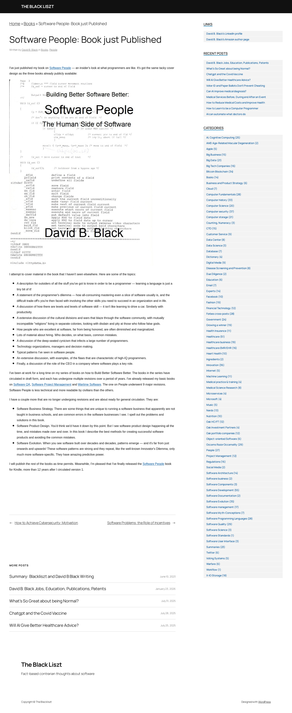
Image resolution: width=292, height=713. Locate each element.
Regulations (213, 461)
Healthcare (213, 336)
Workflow (211, 569)
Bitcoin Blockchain (217, 171)
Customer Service (216, 234)
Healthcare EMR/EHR (218, 348)
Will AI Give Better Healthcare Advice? (44, 625)
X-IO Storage (214, 575)
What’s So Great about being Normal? (44, 601)
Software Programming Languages (226, 518)
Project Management (218, 456)
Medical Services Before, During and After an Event (236, 97)
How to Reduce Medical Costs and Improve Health (235, 102)
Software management (220, 507)
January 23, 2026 (165, 589)
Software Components (219, 484)
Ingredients (213, 359)
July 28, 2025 (168, 613)
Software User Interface (220, 541)
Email (209, 285)
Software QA (21, 384)
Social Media (213, 467)
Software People (60, 68)
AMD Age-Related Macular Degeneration (230, 143)
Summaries (213, 547)
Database (212, 251)
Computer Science (217, 205)
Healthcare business (218, 342)
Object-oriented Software (221, 439)
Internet (211, 370)
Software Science (216, 530)
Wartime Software (89, 384)
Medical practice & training (222, 382)
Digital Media (214, 262)
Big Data (211, 160)
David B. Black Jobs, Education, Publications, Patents (57, 588)
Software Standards (218, 535)
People (53, 49)
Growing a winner (216, 325)
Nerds (209, 410)
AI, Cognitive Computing (220, 137)
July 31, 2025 (168, 601)
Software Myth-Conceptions (223, 512)
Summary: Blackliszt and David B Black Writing (51, 576)
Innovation (212, 365)
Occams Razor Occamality (221, 444)
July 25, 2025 (168, 625)
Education (212, 279)
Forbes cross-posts (217, 313)
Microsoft (212, 399)
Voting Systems (215, 558)
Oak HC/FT (212, 421)
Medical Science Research (221, 387)
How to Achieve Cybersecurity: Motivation (46, 522)
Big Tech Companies (218, 166)
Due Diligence (214, 274)
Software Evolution (217, 501)
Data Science (214, 245)
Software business (217, 478)
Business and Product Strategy (224, 183)
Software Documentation (221, 495)
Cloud (209, 188)
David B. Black (30, 49)
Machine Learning (216, 376)
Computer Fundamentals (221, 194)
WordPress (264, 702)
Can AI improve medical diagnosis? (226, 91)
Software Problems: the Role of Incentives (138, 522)
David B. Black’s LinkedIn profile (224, 33)
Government (213, 319)
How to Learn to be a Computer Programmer (232, 108)
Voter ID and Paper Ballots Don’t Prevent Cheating (235, 85)
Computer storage (217, 217)
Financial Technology (218, 308)
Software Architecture (219, 473)
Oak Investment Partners (221, 427)
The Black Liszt (37, 6)
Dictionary (212, 257)
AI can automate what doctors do (226, 114)
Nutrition (211, 416)
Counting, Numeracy (218, 223)
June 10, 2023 (168, 576)
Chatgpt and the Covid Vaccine (38, 613)
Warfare (211, 564)
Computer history (216, 200)
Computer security (217, 211)
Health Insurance (216, 331)
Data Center (213, 239)
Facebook (212, 296)
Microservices (214, 393)
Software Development (220, 490)
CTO (209, 228)
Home (14, 23)
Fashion (210, 302)
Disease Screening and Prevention (226, 268)
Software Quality (216, 524)
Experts (210, 291)
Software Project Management (51, 384)
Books (29, 23)
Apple (209, 149)
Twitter (210, 552)
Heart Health (214, 353)
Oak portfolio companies (220, 433)
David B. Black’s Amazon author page (227, 39)
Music (209, 404)
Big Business (213, 154)
